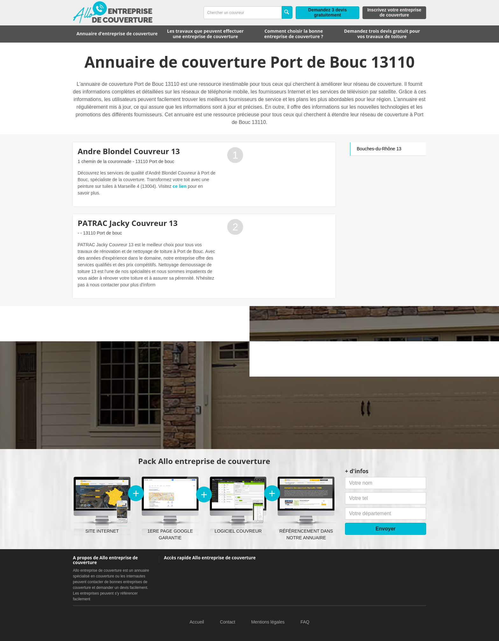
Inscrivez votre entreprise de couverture (394, 12)
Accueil (197, 621)
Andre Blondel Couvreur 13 (129, 151)
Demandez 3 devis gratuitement (327, 12)
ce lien (180, 186)
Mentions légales (268, 621)
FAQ (304, 621)
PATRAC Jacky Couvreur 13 (128, 223)
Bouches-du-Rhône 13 (379, 148)
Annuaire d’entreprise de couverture (117, 34)
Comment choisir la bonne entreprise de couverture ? (293, 33)
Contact (227, 621)
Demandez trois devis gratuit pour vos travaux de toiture (382, 33)
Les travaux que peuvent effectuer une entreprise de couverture (205, 33)
